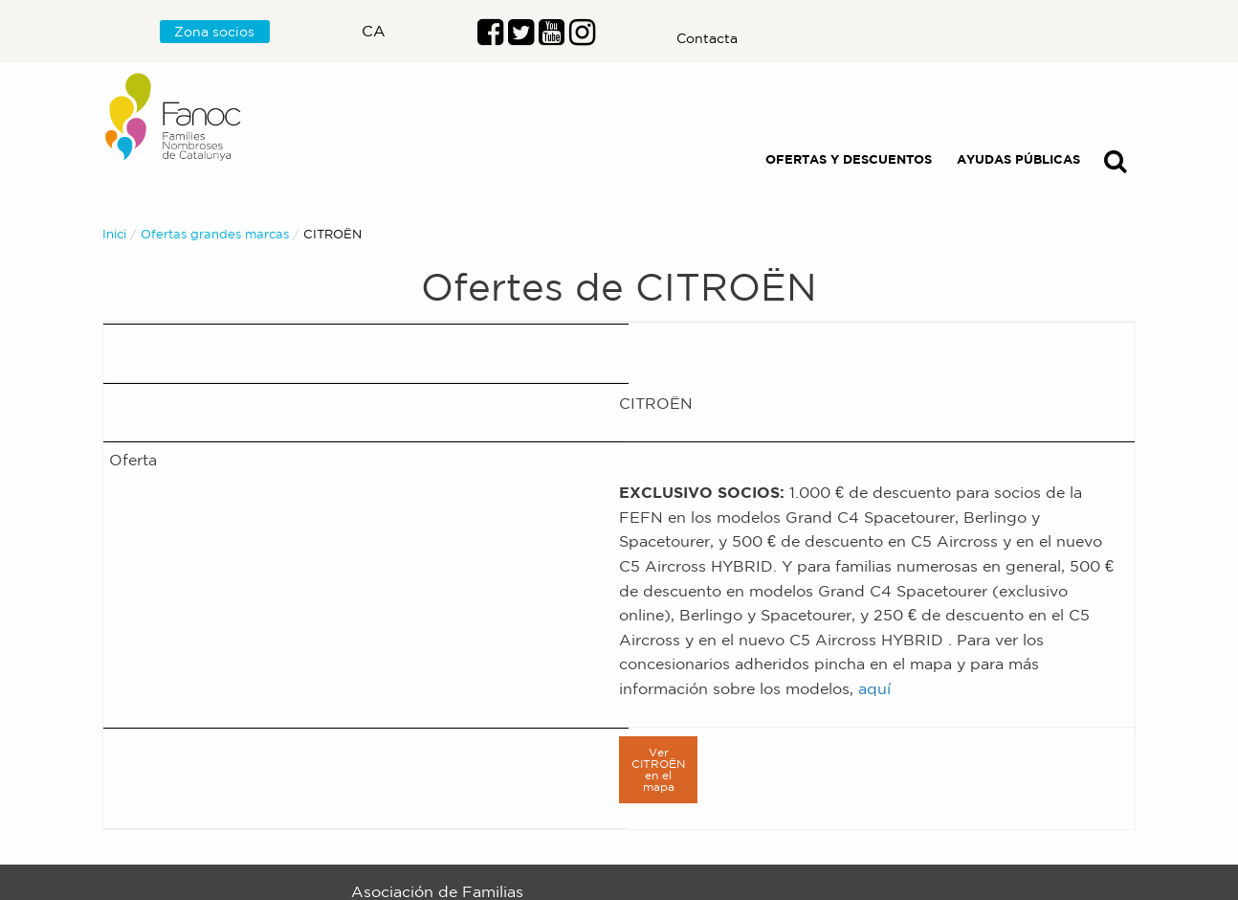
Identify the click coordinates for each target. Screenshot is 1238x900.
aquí (874, 688)
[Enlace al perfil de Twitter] (521, 37)
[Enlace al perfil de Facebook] (490, 37)
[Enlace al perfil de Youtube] (551, 37)
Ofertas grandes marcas (215, 234)
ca (374, 30)
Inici (114, 234)
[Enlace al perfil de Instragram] (582, 37)
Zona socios (214, 31)
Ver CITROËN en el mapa (658, 769)
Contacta (707, 38)
